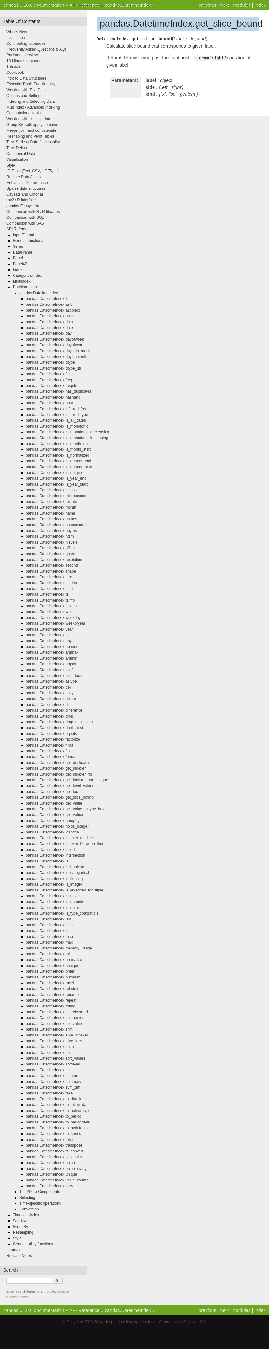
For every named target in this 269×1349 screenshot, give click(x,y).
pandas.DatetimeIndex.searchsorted (57, 1012)
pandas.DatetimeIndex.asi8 (49, 304)
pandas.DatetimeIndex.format (51, 757)
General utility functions (33, 1244)
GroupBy (20, 1226)
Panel (18, 258)
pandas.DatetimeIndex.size (49, 577)
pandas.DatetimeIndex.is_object (53, 907)
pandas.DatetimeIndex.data (49, 322)
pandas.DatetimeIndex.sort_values (55, 1058)
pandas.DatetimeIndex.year (49, 629)
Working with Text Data (26, 90)
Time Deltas (16, 148)
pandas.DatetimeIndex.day (49, 333)
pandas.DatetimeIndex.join (48, 931)
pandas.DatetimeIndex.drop (49, 716)
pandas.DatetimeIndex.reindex (52, 989)
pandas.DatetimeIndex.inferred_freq (56, 409)
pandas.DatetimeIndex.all (47, 635)
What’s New (16, 32)
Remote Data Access (24, 177)
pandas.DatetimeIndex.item (49, 925)
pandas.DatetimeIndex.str (48, 1070)
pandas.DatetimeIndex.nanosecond (56, 525)
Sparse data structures (25, 188)
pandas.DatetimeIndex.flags (50, 374)
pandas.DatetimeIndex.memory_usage (59, 948)
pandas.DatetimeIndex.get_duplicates (58, 762)
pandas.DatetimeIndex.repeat (51, 1000)
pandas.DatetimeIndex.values (51, 606)
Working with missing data (28, 119)
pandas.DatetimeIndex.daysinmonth (56, 356)
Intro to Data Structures (26, 78)
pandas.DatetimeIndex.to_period (53, 1116)
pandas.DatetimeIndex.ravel (50, 983)
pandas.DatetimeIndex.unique (51, 1174)
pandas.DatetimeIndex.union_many (56, 1168)
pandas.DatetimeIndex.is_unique (54, 472)
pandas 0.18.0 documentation (33, 5)
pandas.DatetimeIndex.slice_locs (54, 1041)
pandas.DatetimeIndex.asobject (53, 310)
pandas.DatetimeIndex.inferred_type (57, 414)
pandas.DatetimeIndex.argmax (52, 652)
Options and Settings (24, 95)
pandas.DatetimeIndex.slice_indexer (57, 1035)
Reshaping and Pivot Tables (30, 136)
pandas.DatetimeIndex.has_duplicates (58, 391)
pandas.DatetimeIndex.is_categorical (57, 873)
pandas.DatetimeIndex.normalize (54, 960)
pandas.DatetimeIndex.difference (54, 710)
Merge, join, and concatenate (31, 130)
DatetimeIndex (25, 287)
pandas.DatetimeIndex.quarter (52, 554)
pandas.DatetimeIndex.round (50, 1006)
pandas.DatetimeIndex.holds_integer (57, 826)
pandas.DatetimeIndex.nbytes (51, 530)
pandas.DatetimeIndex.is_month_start (58, 449)
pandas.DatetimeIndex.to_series (53, 1134)
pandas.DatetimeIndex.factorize (53, 739)
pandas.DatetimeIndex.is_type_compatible (62, 913)
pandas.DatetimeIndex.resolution (54, 559)
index (260, 5)
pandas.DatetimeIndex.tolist (49, 1139)
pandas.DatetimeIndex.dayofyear (54, 345)
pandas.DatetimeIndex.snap (50, 1047)
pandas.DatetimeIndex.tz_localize (54, 1157)
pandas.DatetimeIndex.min (49, 954)
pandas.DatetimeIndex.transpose (54, 1145)
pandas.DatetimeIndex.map (49, 936)
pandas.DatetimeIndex (128, 5)
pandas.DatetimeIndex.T (47, 298)
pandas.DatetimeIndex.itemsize (52, 490)
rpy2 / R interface (21, 200)
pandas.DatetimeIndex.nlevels (52, 542)
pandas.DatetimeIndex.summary (53, 1081)
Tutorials (13, 66)
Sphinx (190, 1322)
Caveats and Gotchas (24, 194)
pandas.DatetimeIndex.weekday (53, 617)
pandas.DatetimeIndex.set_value (54, 1023)
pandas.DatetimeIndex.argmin (51, 658)
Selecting (27, 1197)
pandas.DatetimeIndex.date (49, 327)
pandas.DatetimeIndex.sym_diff (53, 1087)
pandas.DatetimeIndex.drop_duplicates (59, 722)
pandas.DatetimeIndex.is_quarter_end (58, 461)
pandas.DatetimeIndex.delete (51, 699)
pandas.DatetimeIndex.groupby (52, 820)
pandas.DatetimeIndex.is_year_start (57, 484)
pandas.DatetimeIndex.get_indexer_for (59, 774)
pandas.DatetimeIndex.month (51, 507)
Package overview (22, 55)
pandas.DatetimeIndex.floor (49, 751)
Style (10, 165)
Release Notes (19, 1255)
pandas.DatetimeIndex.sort (49, 1052)
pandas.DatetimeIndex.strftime (52, 1076)
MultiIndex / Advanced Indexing (33, 107)
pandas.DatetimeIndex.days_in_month (59, 351)
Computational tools (23, 113)
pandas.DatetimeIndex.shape (51, 571)
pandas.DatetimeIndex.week (50, 612)
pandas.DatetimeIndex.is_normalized (57, 455)
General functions (28, 240)
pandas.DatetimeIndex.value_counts (57, 1180)
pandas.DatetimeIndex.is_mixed (53, 896)
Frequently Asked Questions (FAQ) (36, 49)
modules (241, 5)
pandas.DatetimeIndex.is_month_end (58, 443)
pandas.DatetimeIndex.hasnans (53, 397)
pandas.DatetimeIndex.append (52, 646)
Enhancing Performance (27, 182)
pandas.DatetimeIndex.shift (49, 1029)
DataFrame (22, 252)
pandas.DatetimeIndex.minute (51, 501)
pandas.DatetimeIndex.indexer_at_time (59, 838)
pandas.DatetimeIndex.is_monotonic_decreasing (67, 432)
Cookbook (15, 72)
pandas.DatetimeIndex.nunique (52, 965)
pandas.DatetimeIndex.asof (49, 670)
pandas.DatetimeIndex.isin (48, 919)
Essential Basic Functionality (30, 84)
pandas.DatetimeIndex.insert (50, 849)
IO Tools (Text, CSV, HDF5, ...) (32, 171)
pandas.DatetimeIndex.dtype (50, 362)
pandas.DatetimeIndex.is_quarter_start (59, 467)
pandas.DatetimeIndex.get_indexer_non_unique (67, 780)
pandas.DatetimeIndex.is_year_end (56, 478)
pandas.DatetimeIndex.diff (48, 704)
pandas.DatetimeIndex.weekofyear (55, 623)
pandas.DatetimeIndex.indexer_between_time (65, 844)
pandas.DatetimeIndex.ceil (48, 687)
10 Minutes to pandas (24, 61)
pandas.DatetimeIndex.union (50, 1163)
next (224, 5)
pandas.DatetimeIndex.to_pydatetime (58, 1128)
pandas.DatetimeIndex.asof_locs (54, 675)
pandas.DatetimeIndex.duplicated (54, 728)
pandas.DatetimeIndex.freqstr (51, 385)
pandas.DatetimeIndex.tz (47, 594)
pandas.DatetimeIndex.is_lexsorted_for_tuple (64, 890)
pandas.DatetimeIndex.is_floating (54, 878)
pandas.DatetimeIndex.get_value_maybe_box (65, 809)
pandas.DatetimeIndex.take (49, 1093)
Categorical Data (20, 153)
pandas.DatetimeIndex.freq (49, 380)
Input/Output (23, 235)
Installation (15, 37)
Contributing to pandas (25, 43)
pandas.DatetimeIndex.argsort (52, 664)
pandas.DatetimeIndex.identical (52, 832)
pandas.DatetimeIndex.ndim (50, 536)
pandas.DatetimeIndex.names (51, 519)
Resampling (23, 1232)
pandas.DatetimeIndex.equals (51, 733)
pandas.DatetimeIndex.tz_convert (54, 1151)
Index (17, 269)
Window (20, 1221)
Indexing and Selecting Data (30, 101)
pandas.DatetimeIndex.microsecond (56, 496)
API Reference (85, 5)
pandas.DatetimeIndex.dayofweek (55, 339)
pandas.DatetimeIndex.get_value (54, 803)
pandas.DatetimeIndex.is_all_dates (56, 420)
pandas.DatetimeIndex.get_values (55, 815)
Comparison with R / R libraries (33, 211)
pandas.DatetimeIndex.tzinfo (50, 600)
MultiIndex (22, 281)
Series (18, 246)
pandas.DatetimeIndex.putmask (53, 977)
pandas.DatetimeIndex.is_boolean (55, 867)
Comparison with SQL (25, 217)
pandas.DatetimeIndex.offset (50, 548)
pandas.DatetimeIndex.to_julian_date (57, 1105)
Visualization (17, 159)
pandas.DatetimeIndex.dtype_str (53, 368)
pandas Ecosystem (22, 206)
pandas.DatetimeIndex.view (49, 1186)
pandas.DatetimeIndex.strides (51, 583)
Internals (13, 1250)
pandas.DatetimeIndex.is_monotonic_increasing (67, 438)
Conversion (29, 1209)
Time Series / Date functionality (33, 142)
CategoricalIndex (27, 275)
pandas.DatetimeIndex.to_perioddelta (58, 1122)
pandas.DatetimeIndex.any (49, 641)
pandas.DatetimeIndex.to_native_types (59, 1110)
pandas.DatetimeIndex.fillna (49, 745)
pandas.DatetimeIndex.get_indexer (56, 768)
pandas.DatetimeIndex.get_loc (52, 791)
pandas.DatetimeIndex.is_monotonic (57, 426)
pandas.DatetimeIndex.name (50, 513)
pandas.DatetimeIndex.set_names (55, 1018)
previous (207, 5)
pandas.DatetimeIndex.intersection (55, 855)
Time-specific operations (40, 1203)
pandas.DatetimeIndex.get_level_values (60, 786)
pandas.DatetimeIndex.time (49, 588)
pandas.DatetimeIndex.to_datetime (56, 1099)
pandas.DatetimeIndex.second (52, 565)
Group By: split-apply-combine (32, 124)
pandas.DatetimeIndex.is (47, 861)
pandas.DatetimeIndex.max (49, 942)
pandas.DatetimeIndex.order (50, 971)
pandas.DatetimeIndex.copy (50, 693)
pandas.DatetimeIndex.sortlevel (53, 1064)
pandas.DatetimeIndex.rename (52, 994)
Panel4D (20, 264)
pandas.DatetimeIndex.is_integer (54, 884)
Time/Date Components (39, 1192)
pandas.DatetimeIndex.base (50, 316)
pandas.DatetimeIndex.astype (51, 681)
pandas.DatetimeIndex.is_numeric (55, 902)
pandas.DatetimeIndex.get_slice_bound (60, 797)
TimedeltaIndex (26, 1215)
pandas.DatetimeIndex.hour (49, 403)
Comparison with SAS (25, 223)
